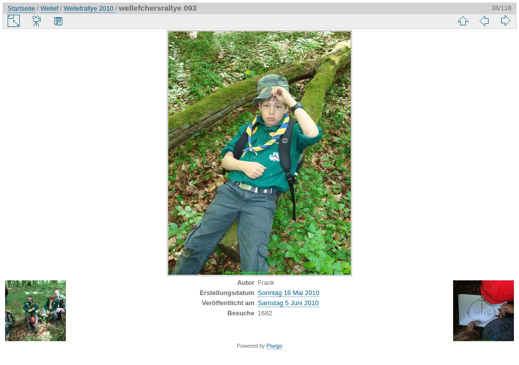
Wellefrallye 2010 (89, 8)
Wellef (49, 8)
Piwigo (274, 346)
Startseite (21, 8)
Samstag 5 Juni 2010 (287, 303)
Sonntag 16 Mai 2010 (288, 293)
